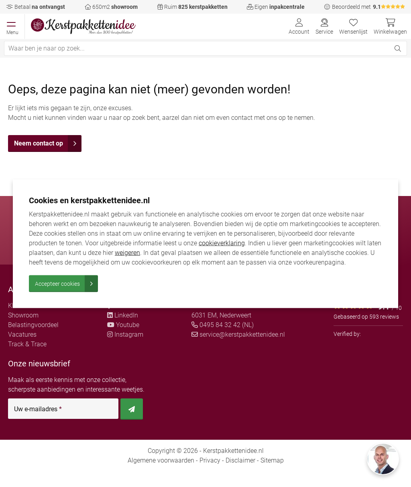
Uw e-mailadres (38, 409)
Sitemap (272, 460)
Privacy (209, 460)
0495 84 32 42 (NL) (222, 325)
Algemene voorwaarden (161, 460)
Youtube (123, 325)
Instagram (125, 334)
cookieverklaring (222, 243)
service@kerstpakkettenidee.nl (238, 334)
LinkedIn (122, 315)
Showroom (23, 315)
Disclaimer (240, 460)
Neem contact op (47, 143)
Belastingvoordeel (33, 325)
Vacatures (22, 334)
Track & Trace (27, 344)
